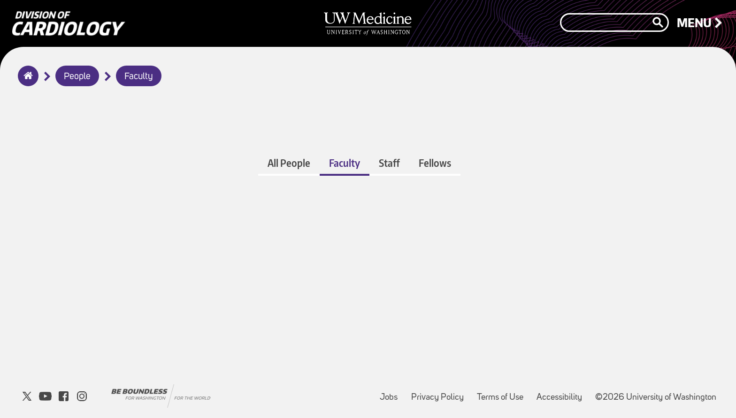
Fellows (435, 163)
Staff (389, 163)
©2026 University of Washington (655, 397)
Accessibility (562, 393)
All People (289, 163)
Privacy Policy (440, 393)
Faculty (138, 77)
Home (26, 82)
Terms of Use (503, 393)
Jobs (391, 393)
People (77, 77)
